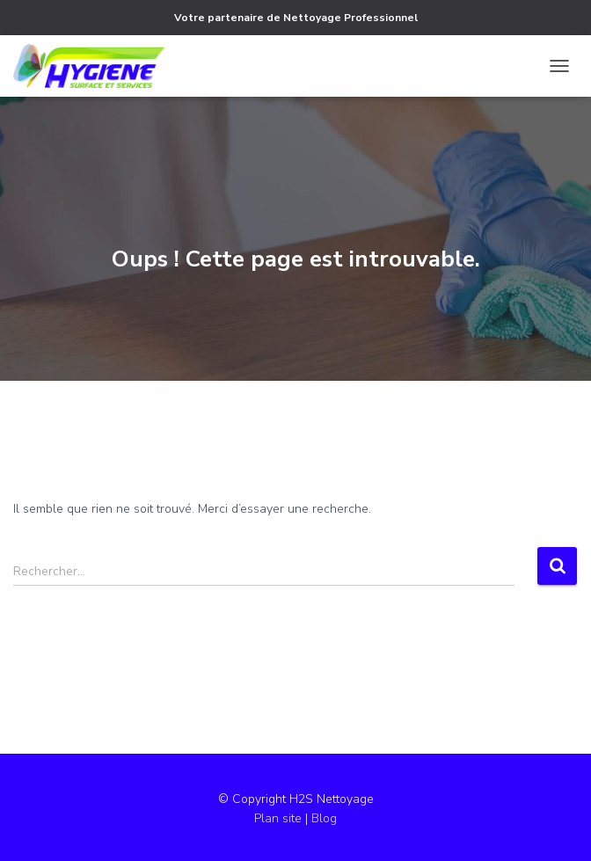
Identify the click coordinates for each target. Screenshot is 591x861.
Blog (324, 818)
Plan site (279, 818)
